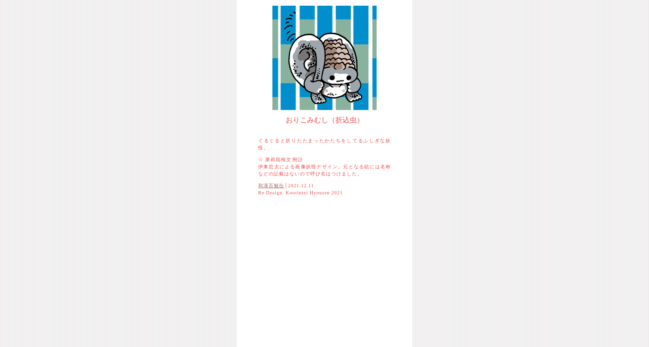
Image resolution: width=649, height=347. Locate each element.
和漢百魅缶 (271, 185)
